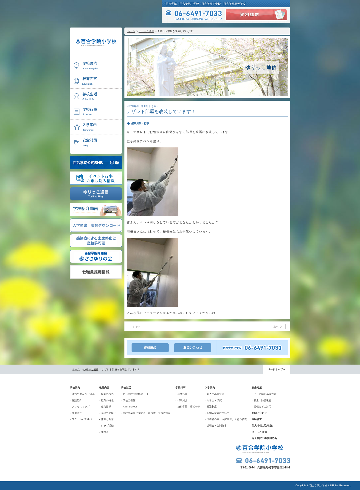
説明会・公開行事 (217, 425)
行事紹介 (182, 400)
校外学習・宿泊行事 (188, 406)
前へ (138, 326)
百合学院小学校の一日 (135, 394)
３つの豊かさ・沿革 (83, 394)
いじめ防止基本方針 (265, 394)
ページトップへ (276, 369)
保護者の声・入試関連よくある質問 (227, 419)
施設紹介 (77, 400)
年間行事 (182, 394)
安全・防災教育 (262, 400)
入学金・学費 (214, 400)
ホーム (131, 31)
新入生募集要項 (215, 394)
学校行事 (180, 387)
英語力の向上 (108, 413)
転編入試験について (218, 413)
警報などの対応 (262, 406)
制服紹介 (77, 413)
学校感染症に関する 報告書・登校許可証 (147, 413)
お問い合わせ (259, 413)
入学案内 (210, 387)
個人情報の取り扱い (263, 425)
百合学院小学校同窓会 (264, 438)
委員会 (105, 432)
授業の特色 (107, 394)
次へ (275, 326)
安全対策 (257, 387)
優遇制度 (212, 406)
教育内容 (104, 387)
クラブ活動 (107, 425)
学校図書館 (129, 400)
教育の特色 (107, 400)
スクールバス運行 (82, 419)
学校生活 (126, 387)
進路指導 (106, 406)
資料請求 (257, 419)
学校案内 (75, 387)
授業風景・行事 (140, 123)
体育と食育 (107, 419)
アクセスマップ (81, 406)
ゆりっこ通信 (146, 31)
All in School (130, 406)
